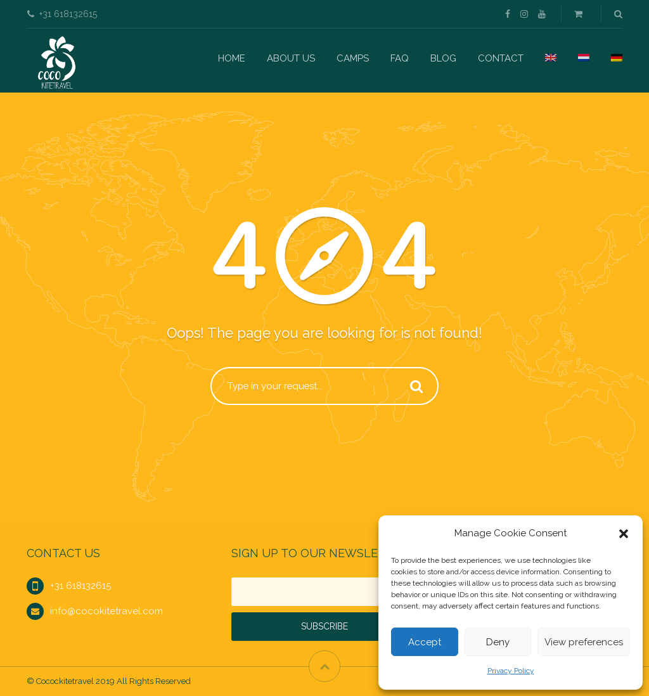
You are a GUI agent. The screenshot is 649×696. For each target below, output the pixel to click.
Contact (501, 58)
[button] (623, 533)
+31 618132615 (80, 585)
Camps (353, 58)
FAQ (399, 58)
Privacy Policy (510, 670)
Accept (424, 642)
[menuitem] (550, 57)
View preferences (583, 642)
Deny (498, 642)
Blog (443, 58)
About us (291, 58)
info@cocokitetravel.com (106, 611)
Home (231, 58)
